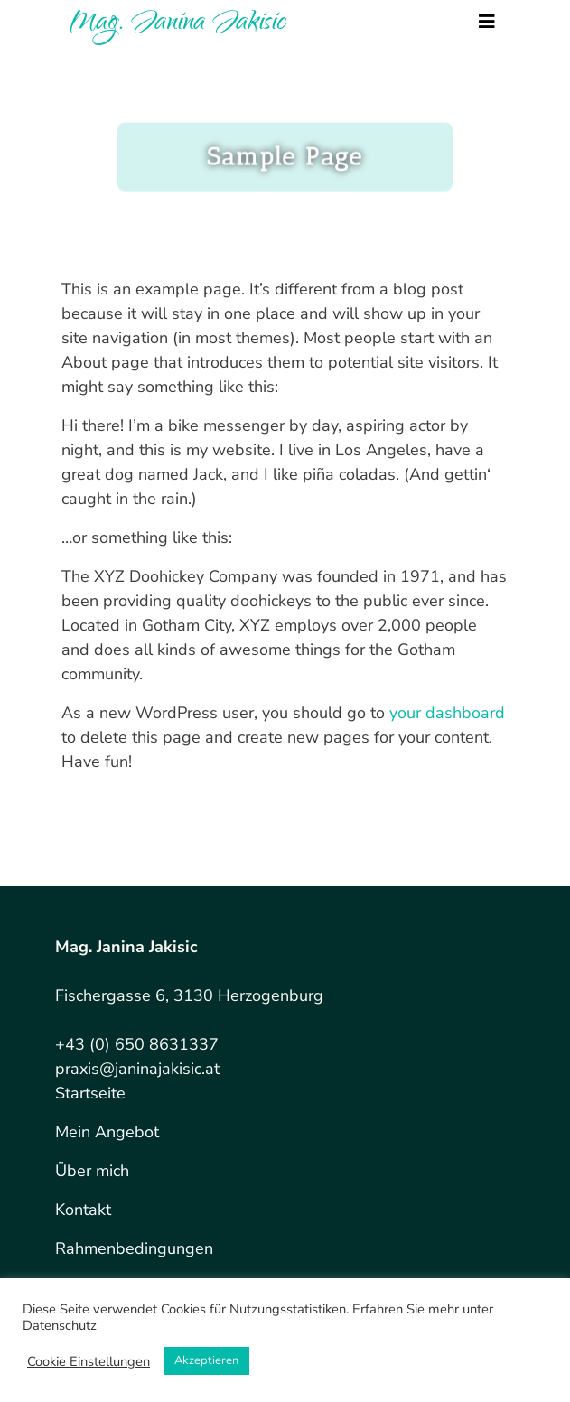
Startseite (90, 1093)
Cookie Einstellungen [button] (88, 1361)
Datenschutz (60, 1325)
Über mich (92, 1171)
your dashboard (447, 713)
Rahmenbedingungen (134, 1248)
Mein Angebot (107, 1132)
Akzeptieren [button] (206, 1360)
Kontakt (83, 1209)
